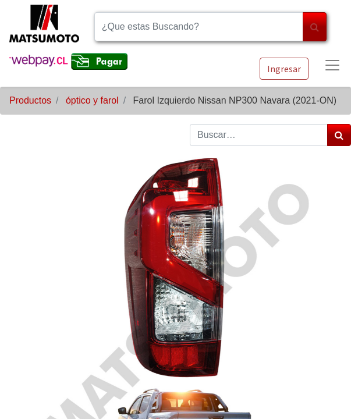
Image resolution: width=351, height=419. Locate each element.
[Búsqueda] (315, 26)
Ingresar (284, 68)
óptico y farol (92, 100)
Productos (30, 100)
